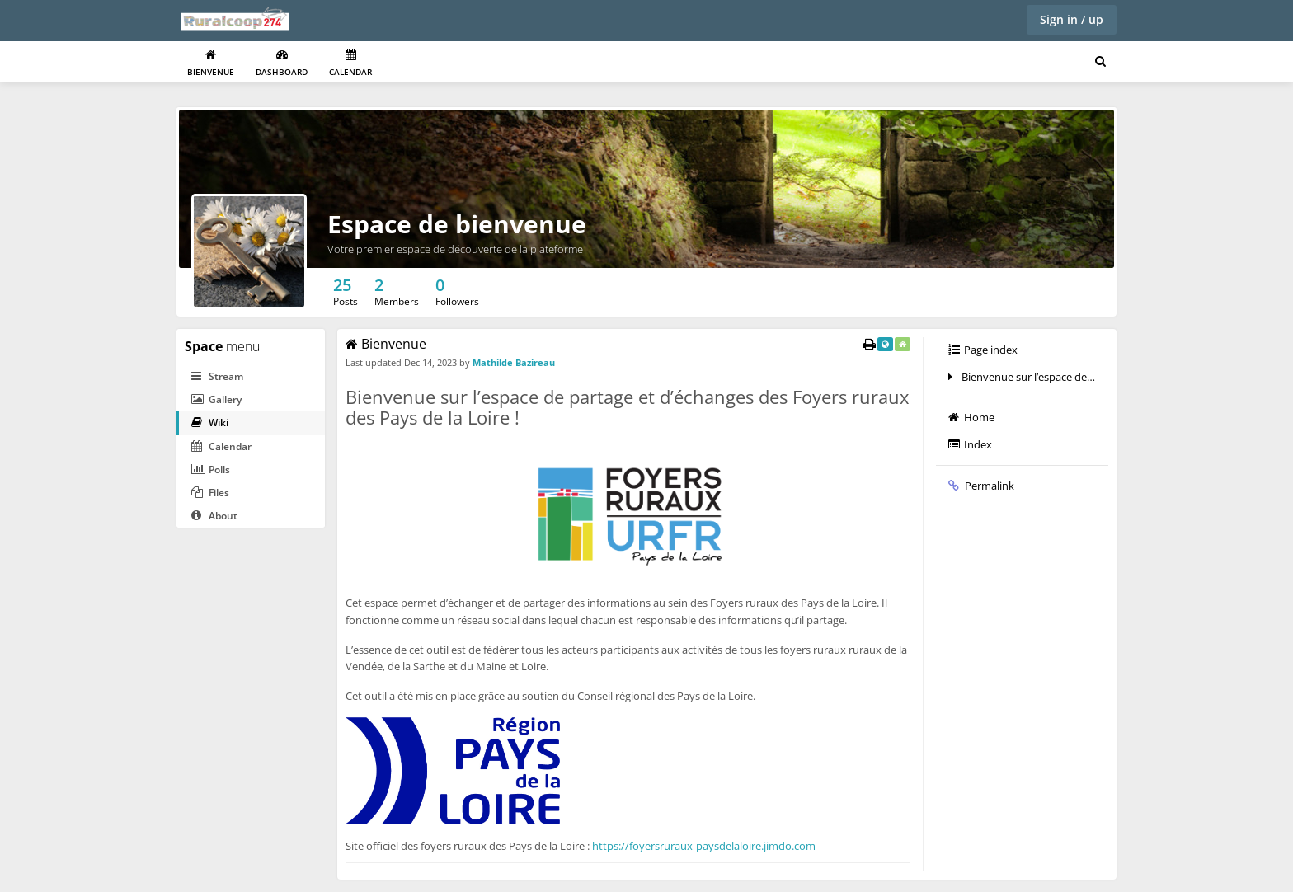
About (214, 516)
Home (971, 417)
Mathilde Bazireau (514, 362)
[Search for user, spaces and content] (1100, 61)
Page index (983, 349)
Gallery (216, 399)
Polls (210, 469)
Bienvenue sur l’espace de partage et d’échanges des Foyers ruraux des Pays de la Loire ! (1028, 376)
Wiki (209, 422)
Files (210, 493)
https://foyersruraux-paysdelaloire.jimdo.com (704, 845)
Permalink (981, 485)
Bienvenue (210, 63)
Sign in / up (1071, 19)
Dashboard (282, 63)
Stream (217, 376)
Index (970, 444)
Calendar (350, 63)
